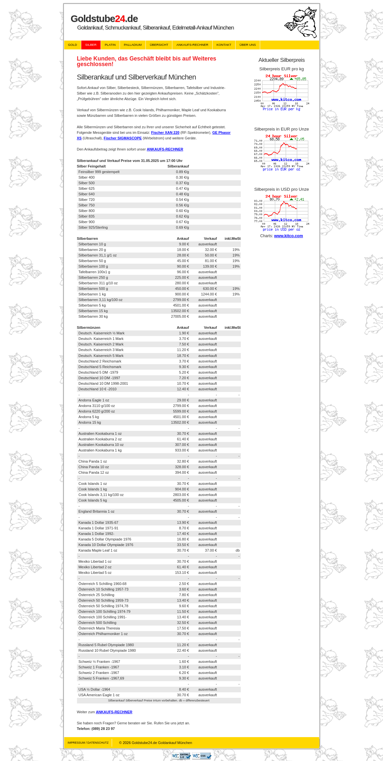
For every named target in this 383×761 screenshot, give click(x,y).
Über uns (247, 44)
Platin (110, 44)
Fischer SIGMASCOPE (123, 138)
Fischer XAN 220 (165, 132)
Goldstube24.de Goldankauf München (162, 743)
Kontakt (224, 44)
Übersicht (159, 44)
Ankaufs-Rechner (192, 44)
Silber (91, 44)
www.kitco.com (288, 236)
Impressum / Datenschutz (88, 742)
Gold (72, 44)
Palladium (133, 44)
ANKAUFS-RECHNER (165, 149)
